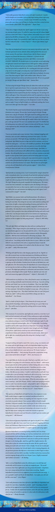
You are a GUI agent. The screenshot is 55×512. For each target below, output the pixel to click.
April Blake (33, 510)
